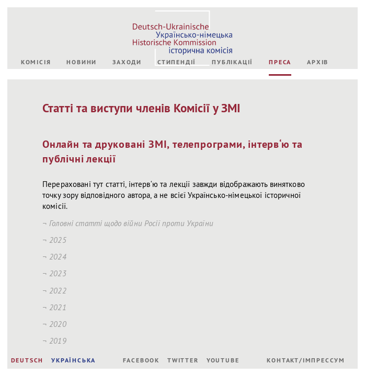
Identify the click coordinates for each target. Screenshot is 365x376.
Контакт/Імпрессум (306, 360)
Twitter (183, 360)
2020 (57, 324)
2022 (57, 291)
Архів (317, 62)
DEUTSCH (27, 360)
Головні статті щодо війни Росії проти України (131, 223)
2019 (57, 341)
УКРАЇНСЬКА (73, 360)
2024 (57, 257)
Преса (280, 62)
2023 (57, 273)
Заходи (127, 62)
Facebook (141, 360)
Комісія (36, 62)
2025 (57, 240)
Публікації (232, 62)
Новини (81, 62)
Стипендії (176, 62)
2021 (57, 307)
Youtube (223, 360)
